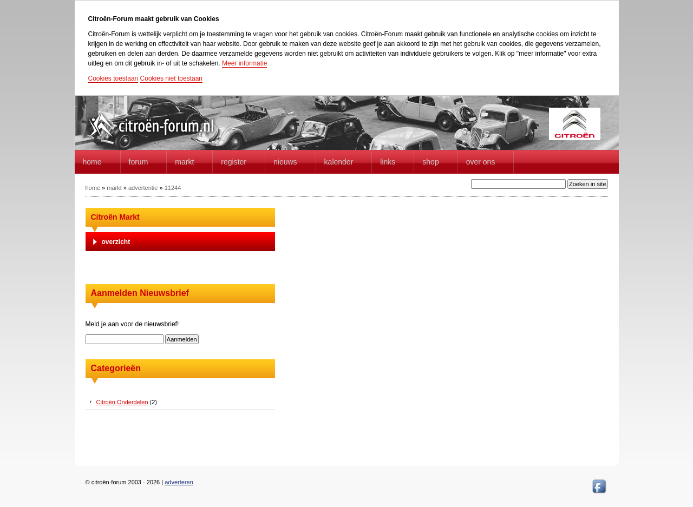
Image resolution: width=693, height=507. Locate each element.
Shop (430, 162)
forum (138, 162)
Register (233, 162)
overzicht (116, 242)
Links (387, 162)
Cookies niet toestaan (171, 78)
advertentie (143, 188)
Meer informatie (244, 63)
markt (114, 188)
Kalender (339, 162)
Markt (184, 162)
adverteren (179, 482)
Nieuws (285, 162)
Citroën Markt (115, 217)
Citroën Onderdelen (122, 402)
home (92, 162)
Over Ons (480, 162)
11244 (173, 188)
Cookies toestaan (113, 78)
